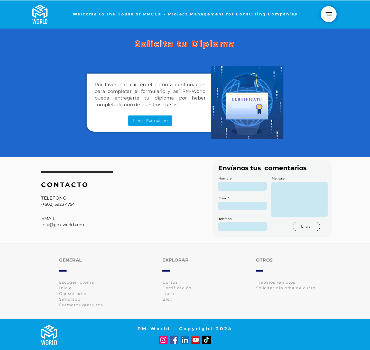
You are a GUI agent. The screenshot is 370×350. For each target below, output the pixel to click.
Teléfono (225, 218)
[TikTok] (206, 340)
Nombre (225, 178)
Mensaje (278, 178)
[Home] (329, 14)
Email (223, 198)
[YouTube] (195, 340)
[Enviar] (306, 226)
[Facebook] (174, 340)
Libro (168, 293)
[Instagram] (163, 340)
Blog (167, 299)
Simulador (70, 299)
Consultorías (73, 293)
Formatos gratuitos (81, 304)
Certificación (177, 287)
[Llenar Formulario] (150, 120)
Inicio (65, 287)
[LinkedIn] (185, 340)
